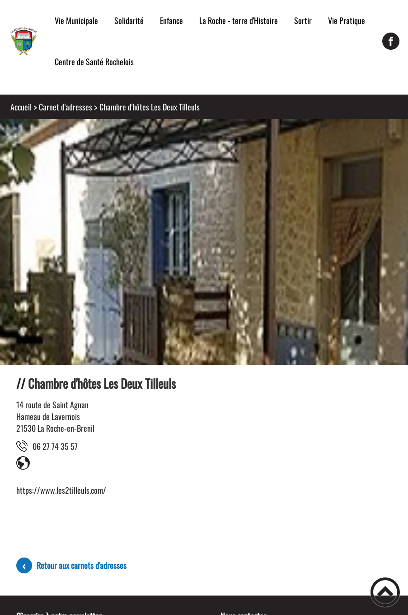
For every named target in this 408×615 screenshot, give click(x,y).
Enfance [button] (171, 20)
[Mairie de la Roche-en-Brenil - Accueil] (23, 41)
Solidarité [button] (129, 20)
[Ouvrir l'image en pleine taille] (204, 324)
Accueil (21, 107)
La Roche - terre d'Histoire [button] (238, 20)
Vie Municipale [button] (76, 20)
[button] (385, 592)
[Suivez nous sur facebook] (391, 41)
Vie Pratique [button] (346, 20)
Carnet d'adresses (65, 107)
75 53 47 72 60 (55, 446)
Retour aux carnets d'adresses (82, 565)
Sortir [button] (303, 20)
